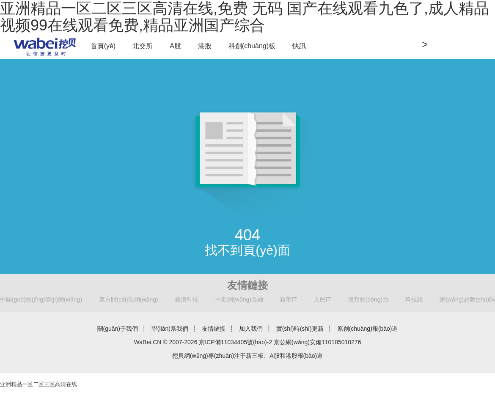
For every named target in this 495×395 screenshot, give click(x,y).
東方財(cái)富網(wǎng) (128, 299)
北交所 (142, 45)
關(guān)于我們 (117, 328)
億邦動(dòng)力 (368, 299)
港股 (205, 45)
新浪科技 (186, 299)
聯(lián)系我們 (169, 328)
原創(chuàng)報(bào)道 (367, 328)
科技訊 (414, 299)
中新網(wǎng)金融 (239, 299)
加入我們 (251, 328)
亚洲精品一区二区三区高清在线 (38, 384)
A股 (175, 45)
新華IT (288, 299)
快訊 (299, 45)
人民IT (322, 299)
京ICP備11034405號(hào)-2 (235, 342)
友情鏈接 (214, 328)
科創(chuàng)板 (251, 45)
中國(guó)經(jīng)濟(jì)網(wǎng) (41, 299)
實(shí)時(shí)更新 (300, 328)
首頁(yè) (103, 45)
